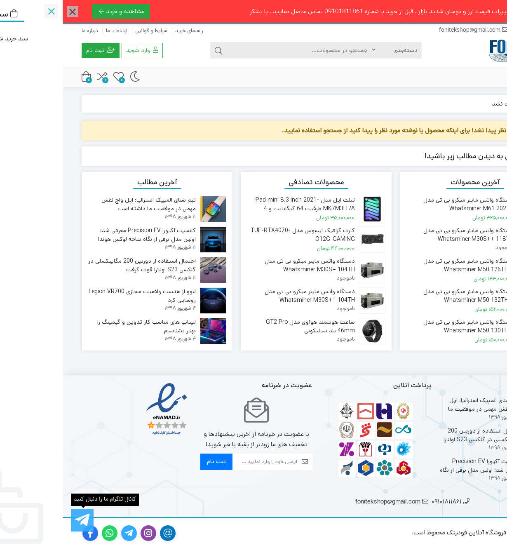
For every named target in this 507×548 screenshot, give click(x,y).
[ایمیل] (202, 462)
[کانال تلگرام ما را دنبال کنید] (19, 520)
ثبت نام (153, 461)
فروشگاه (464, 77)
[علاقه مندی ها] (56, 76)
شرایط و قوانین (89, 31)
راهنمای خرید (126, 31)
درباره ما (27, 31)
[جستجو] (237, 50)
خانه (478, 103)
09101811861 (470, 30)
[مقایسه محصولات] (39, 76)
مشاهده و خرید (59, 11)
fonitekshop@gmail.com (411, 30)
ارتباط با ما (54, 31)
